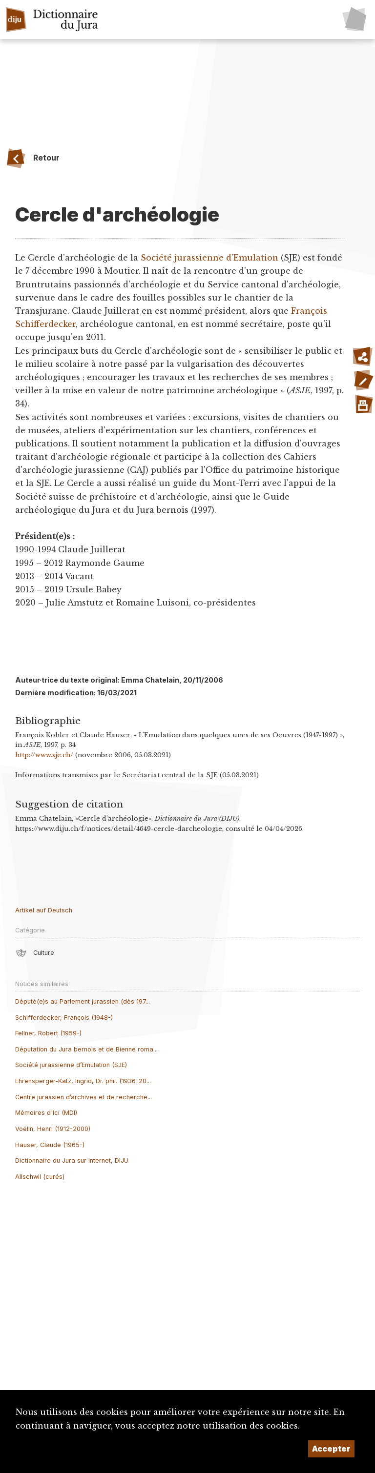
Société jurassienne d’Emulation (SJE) (71, 1065)
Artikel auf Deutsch (43, 910)
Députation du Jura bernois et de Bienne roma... (86, 1049)
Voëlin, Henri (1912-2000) (52, 1128)
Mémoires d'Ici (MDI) (46, 1112)
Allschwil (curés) (39, 1176)
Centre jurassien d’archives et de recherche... (83, 1097)
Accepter (331, 1448)
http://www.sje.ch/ (44, 755)
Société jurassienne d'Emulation (209, 257)
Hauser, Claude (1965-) (49, 1145)
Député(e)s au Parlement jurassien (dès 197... (82, 1001)
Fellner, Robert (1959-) (48, 1033)
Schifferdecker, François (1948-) (64, 1017)
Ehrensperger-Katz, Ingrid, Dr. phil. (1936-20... (83, 1081)
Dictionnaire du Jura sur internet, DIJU (71, 1160)
